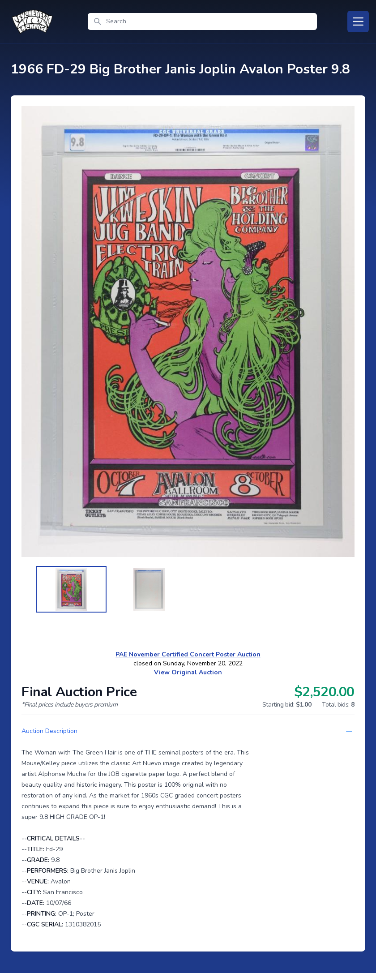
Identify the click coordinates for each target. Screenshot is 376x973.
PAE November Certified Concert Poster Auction (188, 654)
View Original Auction (188, 672)
